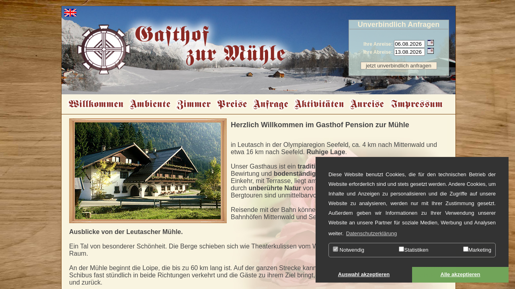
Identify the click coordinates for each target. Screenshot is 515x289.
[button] (364, 275)
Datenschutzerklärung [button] (371, 233)
